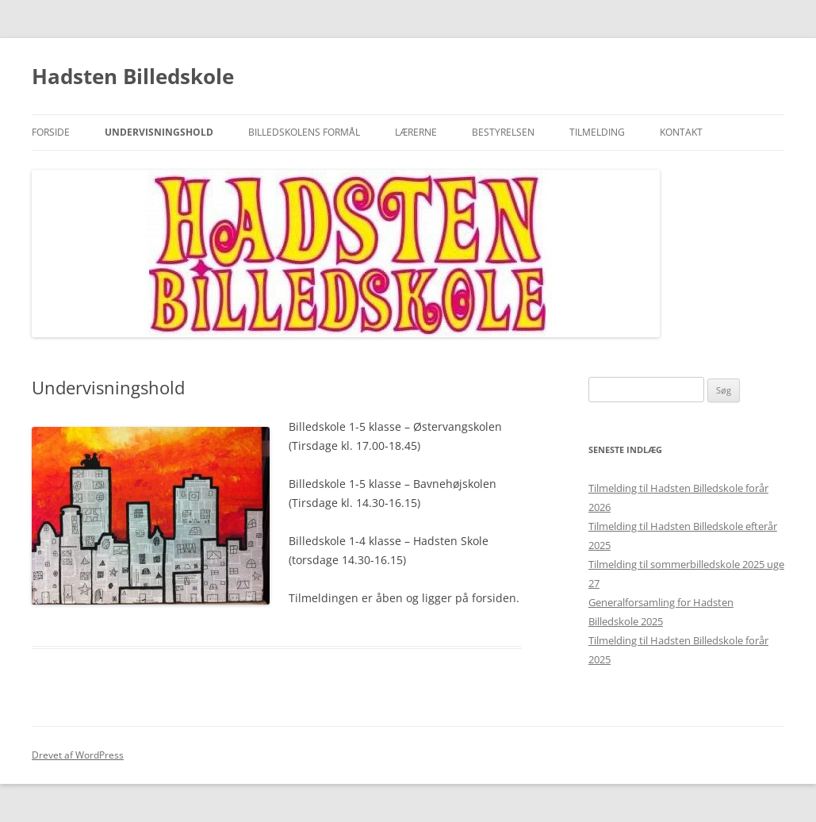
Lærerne (416, 132)
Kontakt (681, 132)
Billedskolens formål (304, 132)
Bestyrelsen (503, 132)
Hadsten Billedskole (133, 76)
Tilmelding (597, 132)
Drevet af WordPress (78, 755)
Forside (51, 132)
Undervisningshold (159, 132)
